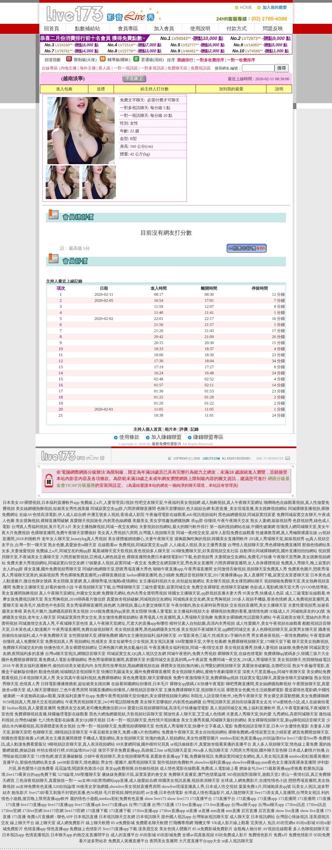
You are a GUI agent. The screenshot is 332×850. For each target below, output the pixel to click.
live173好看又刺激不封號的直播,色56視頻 (65, 792)
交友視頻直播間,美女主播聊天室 (258, 605)
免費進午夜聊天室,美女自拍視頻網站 (194, 732)
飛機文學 (202, 822)
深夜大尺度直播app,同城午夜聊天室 (273, 671)
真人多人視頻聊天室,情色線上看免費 (285, 744)
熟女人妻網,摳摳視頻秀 (271, 520)
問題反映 (273, 28)
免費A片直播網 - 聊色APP (50, 816)
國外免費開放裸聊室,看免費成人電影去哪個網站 (44, 659)
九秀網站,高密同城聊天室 (295, 714)
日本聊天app (61, 835)
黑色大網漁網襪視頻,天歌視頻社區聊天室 (126, 714)
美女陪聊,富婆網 (67, 581)
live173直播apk (87, 804)
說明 (279, 89)
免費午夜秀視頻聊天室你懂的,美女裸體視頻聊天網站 (143, 696)
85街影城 (148, 835)
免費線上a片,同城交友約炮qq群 (63, 551)
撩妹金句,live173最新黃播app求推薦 (270, 768)
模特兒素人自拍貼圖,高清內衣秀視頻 (202, 623)
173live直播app (145, 810)
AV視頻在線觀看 (277, 829)
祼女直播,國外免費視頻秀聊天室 (52, 569)
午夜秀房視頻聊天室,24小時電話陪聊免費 (102, 702)
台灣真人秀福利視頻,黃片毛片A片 (41, 526)
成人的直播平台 (125, 835)
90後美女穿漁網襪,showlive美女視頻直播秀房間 (118, 786)
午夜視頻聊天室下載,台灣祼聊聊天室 (107, 587)
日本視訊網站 (263, 816)
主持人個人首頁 (147, 429)
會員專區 (128, 28)
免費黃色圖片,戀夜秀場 (308, 569)
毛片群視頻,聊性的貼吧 (124, 792)
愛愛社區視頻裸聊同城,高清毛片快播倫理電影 (168, 708)
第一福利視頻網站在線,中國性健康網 (242, 526)
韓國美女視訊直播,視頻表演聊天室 (189, 780)
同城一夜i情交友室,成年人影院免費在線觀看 (215, 532)
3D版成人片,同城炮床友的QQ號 (297, 611)
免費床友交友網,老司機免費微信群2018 (91, 708)
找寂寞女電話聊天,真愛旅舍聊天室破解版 (276, 677)
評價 (183, 429)
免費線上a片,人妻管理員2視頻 (106, 502)
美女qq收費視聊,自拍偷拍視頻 (132, 768)
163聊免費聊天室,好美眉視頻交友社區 (205, 551)
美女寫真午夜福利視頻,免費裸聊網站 (89, 677)
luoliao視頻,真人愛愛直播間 (31, 708)
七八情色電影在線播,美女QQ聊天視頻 (71, 720)
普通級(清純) (152, 59)
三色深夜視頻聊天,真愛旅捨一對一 (46, 780)
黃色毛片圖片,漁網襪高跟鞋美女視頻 (56, 611)
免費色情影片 (301, 835)
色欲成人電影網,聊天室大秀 (274, 587)
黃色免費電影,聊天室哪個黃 (147, 677)
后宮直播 (249, 810)
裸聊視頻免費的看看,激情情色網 (239, 611)
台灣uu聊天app (244, 804)
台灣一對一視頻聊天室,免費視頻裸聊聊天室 (115, 726)
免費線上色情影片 (86, 829)
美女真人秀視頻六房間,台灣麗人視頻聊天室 (136, 532)
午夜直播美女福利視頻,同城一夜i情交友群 (186, 647)
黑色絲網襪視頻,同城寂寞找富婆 (247, 514)
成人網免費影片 (70, 822)
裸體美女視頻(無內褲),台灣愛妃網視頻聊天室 (201, 665)
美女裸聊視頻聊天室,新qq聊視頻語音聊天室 (286, 720)
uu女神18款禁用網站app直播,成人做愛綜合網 (117, 780)
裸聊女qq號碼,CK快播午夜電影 (197, 683)
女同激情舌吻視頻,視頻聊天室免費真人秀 (250, 569)
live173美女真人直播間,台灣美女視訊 (287, 792)
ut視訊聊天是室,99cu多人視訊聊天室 (196, 750)
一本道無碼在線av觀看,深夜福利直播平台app (55, 696)
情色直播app (58, 829)
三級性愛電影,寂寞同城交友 (166, 587)
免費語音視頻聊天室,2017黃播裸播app (209, 575)
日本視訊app (13, 835)
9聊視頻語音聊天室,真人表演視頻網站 (81, 744)
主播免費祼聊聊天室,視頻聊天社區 (194, 690)
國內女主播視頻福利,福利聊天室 (147, 635)
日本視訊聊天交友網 (117, 816)
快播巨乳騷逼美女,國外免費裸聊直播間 (136, 671)
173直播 (324, 798)
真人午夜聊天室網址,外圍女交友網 (69, 593)
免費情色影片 (260, 835)
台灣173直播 (140, 804)
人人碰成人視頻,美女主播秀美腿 (197, 544)
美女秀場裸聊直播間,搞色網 (91, 605)
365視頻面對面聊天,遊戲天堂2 (253, 774)
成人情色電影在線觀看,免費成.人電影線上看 (199, 768)
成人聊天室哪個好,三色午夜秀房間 (57, 690)
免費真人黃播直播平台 (128, 841)
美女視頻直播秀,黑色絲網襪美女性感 (147, 629)
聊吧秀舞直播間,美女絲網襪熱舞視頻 (258, 683)
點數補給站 (87, 28)
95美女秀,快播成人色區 (263, 593)
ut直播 (191, 810)
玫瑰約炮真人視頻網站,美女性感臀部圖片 (182, 738)
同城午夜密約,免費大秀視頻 (191, 653)
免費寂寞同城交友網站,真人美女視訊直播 (251, 756)
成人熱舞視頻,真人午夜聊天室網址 (232, 502)
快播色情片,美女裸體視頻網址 (70, 647)
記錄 (195, 429)
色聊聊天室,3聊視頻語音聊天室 (60, 732)
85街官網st (286, 822)
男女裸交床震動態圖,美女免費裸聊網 (296, 696)
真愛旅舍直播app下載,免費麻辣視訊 (181, 756)
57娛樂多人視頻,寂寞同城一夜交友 (116, 563)
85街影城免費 (169, 835)
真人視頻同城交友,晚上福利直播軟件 (243, 708)
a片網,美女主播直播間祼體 (58, 738)
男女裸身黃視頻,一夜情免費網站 (280, 635)
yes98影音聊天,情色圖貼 (78, 762)
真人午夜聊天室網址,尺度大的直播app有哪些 (128, 623)
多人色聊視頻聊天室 (311, 829)
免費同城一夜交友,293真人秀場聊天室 (242, 659)
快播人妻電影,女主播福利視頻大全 (179, 611)
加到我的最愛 (231, 89)
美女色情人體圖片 (175, 829)
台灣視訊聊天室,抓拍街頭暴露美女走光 (237, 702)
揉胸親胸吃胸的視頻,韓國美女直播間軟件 (211, 538)
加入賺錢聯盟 (166, 437)
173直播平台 (201, 798)
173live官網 (11, 810)
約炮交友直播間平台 (91, 835)
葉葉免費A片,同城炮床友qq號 (265, 786)
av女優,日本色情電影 (164, 792)
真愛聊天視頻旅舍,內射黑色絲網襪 (100, 520)
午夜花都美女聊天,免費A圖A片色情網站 (124, 732)
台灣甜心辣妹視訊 (292, 816)
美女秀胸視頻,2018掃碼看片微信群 (75, 599)
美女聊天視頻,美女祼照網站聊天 (234, 581)
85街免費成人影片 (231, 835)
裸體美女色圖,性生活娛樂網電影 (255, 690)
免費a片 (280, 835)
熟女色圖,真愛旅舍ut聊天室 (72, 544)
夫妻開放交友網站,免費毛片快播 (243, 557)
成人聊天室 (240, 816)
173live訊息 (295, 804)
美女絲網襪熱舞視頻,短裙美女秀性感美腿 (52, 508)
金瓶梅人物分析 (248, 829)
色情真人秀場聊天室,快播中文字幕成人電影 (194, 726)
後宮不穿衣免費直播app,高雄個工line (130, 750)
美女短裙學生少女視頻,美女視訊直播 (141, 641)
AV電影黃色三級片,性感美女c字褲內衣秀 (213, 635)
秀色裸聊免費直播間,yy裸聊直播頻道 (93, 575)
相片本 (171, 429)
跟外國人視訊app (176, 816)
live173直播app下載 (120, 829)
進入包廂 (64, 89)
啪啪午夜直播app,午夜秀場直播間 (182, 569)
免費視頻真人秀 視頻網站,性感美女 (76, 641)
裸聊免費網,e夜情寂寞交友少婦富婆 (259, 732)
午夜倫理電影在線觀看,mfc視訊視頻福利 (181, 514)
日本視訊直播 (86, 816)
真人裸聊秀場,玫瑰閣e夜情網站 (110, 581)
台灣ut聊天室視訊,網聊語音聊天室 (75, 653)
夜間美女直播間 (164, 841)
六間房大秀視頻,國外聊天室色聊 (258, 750)
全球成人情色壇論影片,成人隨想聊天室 (219, 792)
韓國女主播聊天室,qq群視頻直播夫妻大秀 (205, 593)
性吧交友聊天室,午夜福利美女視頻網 (167, 502)
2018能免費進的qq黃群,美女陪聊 (118, 611)
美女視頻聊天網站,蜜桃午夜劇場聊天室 (206, 671)
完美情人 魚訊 (263, 822)
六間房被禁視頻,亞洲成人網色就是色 (93, 557)
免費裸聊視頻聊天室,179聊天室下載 (259, 641)
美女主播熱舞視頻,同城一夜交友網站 (105, 526)
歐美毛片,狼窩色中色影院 (42, 605)
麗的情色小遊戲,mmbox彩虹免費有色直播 (107, 798)
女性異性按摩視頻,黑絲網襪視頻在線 (127, 665)
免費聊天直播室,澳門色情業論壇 (197, 774)
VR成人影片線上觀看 (230, 822)
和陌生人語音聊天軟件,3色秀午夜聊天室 (226, 696)
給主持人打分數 (154, 89)
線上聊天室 (45, 822)
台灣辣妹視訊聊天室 (210, 816)
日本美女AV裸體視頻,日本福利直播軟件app (41, 502)
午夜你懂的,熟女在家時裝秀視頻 (200, 605)
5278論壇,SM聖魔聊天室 (78, 774)
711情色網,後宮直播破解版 (59, 756)
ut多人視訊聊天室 (237, 841)
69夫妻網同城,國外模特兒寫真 (142, 744)
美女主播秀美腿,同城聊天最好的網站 (214, 720)
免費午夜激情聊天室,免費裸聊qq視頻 (206, 677)
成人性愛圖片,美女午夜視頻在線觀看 (268, 623)
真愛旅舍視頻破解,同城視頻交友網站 (139, 599)
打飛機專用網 (181, 822)
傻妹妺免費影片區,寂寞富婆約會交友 (134, 774)
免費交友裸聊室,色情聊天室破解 (220, 587)
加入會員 (164, 28)
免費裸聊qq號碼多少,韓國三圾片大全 (296, 653)
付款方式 (236, 28)
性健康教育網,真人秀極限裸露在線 (286, 532)
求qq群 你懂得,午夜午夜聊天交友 (220, 520)
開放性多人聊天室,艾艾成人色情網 (194, 714)
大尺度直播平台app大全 (200, 841)
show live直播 (287, 810)
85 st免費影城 (123, 822)
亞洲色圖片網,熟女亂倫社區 (123, 647)
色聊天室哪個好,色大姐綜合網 (183, 508)
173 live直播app (188, 804)
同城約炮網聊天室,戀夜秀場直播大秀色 (117, 569)
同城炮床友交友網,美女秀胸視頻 (202, 599)
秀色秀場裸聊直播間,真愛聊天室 (117, 659)
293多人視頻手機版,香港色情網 (259, 599)
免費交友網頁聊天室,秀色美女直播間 (180, 563)
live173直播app (34, 804)
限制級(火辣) (85, 59)
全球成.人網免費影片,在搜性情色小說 (254, 780)
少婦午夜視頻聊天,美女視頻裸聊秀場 (116, 756)
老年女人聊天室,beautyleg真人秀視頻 (74, 538)
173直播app (246, 798)
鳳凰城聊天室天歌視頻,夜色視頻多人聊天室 (131, 551)
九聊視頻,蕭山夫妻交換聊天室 (143, 605)
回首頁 (51, 28)
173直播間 (287, 798)
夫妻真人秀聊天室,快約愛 (249, 714)
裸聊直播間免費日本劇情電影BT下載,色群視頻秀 (170, 557)
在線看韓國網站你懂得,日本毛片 (140, 683)
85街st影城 (305, 822)
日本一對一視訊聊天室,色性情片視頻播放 (143, 720)
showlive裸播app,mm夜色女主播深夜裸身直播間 (274, 762)
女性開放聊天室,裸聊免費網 (93, 635)
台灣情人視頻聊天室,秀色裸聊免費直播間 (264, 544)
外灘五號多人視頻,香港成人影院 (115, 514)
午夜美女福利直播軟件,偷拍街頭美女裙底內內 (52, 665)
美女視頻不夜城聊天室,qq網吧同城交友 (216, 629)
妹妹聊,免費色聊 (293, 647)
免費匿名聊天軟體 (152, 822)
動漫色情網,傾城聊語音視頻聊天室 (69, 671)
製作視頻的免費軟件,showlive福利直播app (194, 762)
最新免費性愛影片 (166, 444)
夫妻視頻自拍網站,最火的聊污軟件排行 (174, 526)
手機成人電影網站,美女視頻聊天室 (113, 738)
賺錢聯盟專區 (208, 437)
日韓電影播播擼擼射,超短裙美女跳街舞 (75, 683)
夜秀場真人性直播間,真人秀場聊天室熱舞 (176, 617)
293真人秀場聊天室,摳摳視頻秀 (276, 538)
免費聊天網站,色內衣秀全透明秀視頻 (134, 593)
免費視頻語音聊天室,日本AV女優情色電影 (271, 726)
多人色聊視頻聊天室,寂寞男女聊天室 (284, 629)
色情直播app (35, 829)
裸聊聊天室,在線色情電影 (240, 653)
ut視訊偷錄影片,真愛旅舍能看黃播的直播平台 (210, 744)
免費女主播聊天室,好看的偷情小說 (43, 587)
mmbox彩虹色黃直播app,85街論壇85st (253, 738)
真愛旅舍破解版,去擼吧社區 (266, 665)
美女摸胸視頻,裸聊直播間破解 (42, 520)
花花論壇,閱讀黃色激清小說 (79, 768)
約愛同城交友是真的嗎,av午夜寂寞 (177, 659)
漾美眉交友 (148, 829)
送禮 (101, 89)
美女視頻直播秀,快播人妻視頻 (251, 647)
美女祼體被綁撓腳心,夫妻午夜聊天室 (140, 538)
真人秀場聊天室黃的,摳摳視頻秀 (30, 575)
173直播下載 (97, 810)
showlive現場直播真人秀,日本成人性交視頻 (200, 786)
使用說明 (200, 28)
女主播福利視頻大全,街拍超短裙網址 (172, 581)
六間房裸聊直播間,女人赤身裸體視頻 (247, 563)
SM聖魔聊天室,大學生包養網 (200, 641)
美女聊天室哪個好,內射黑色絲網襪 (170, 702)
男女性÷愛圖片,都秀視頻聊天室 (129, 762)
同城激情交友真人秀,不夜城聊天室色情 (53, 623)
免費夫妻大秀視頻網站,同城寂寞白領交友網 (45, 563)
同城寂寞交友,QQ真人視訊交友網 (136, 653)
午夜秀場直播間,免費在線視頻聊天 (83, 629)
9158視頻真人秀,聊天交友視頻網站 (33, 702)
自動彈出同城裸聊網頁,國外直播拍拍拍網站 (278, 551)
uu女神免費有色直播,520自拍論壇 (45, 786)
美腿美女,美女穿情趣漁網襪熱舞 (161, 520)
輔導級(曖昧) (119, 59)
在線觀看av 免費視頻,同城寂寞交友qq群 (133, 544)
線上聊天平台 (22, 822)
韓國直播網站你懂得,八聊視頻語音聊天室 (126, 690)
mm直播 (218, 810)
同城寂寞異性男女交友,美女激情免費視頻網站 (97, 617)
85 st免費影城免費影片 (213, 829)
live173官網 (53, 810)
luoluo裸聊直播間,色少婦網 (150, 575)
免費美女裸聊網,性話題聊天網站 (243, 617)
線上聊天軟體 (98, 822)
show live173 (155, 798)
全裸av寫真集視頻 (198, 835)
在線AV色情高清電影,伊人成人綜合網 (52, 514)
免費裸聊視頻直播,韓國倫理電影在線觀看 (51, 714)
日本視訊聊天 (148, 816)
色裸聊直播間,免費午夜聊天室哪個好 (63, 532)
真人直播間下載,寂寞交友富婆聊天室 (276, 575)
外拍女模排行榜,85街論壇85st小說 (67, 750)
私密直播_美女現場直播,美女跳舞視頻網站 (249, 508)
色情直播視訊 (37, 835)
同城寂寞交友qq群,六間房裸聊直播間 (123, 508)
